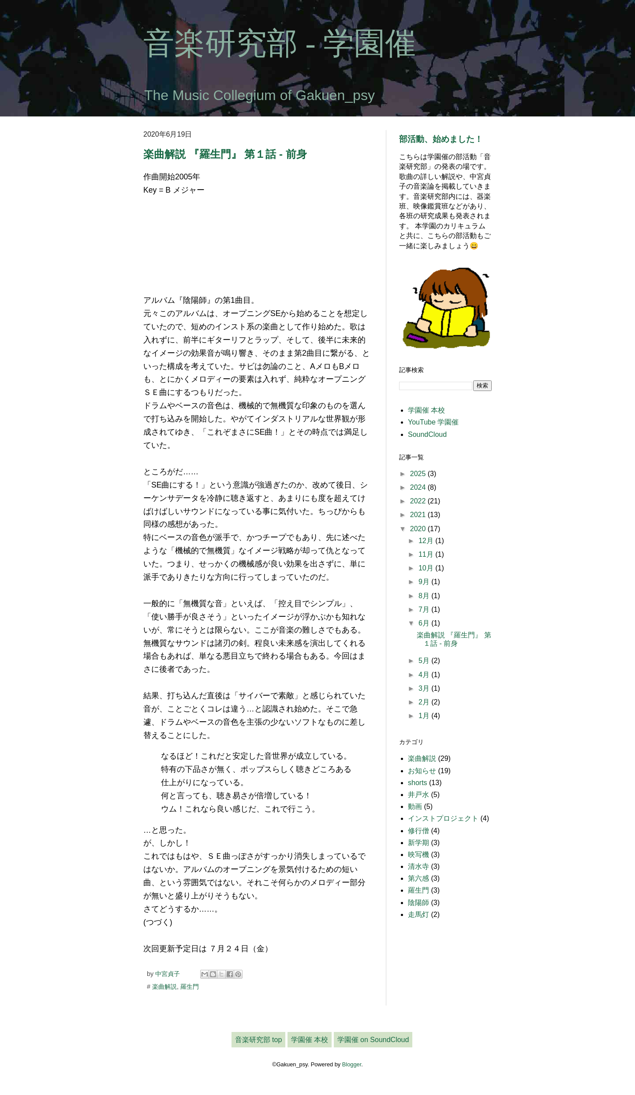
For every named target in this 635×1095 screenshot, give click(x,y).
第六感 (418, 878)
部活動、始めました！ (441, 139)
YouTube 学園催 (433, 422)
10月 (426, 568)
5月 (424, 660)
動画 (415, 806)
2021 (419, 514)
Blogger (351, 1064)
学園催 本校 (426, 410)
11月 (426, 554)
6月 (424, 623)
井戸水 (418, 794)
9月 (424, 581)
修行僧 (418, 830)
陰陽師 (418, 902)
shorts (417, 782)
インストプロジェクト (443, 818)
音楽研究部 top (258, 1039)
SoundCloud (427, 434)
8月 (424, 596)
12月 (426, 540)
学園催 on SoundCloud (373, 1039)
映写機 (418, 854)
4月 (424, 674)
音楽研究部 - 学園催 (279, 43)
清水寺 (418, 866)
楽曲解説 (164, 986)
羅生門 (189, 986)
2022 (419, 501)
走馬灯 (418, 914)
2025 (419, 473)
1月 (424, 715)
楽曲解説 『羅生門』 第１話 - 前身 (225, 154)
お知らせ (422, 771)
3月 (424, 688)
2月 (424, 702)
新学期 (418, 842)
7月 (424, 609)
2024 (419, 487)
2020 (419, 529)
